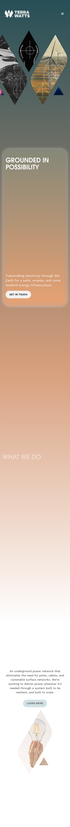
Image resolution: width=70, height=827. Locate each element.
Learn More (35, 706)
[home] (16, 14)
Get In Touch (18, 294)
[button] (62, 13)
